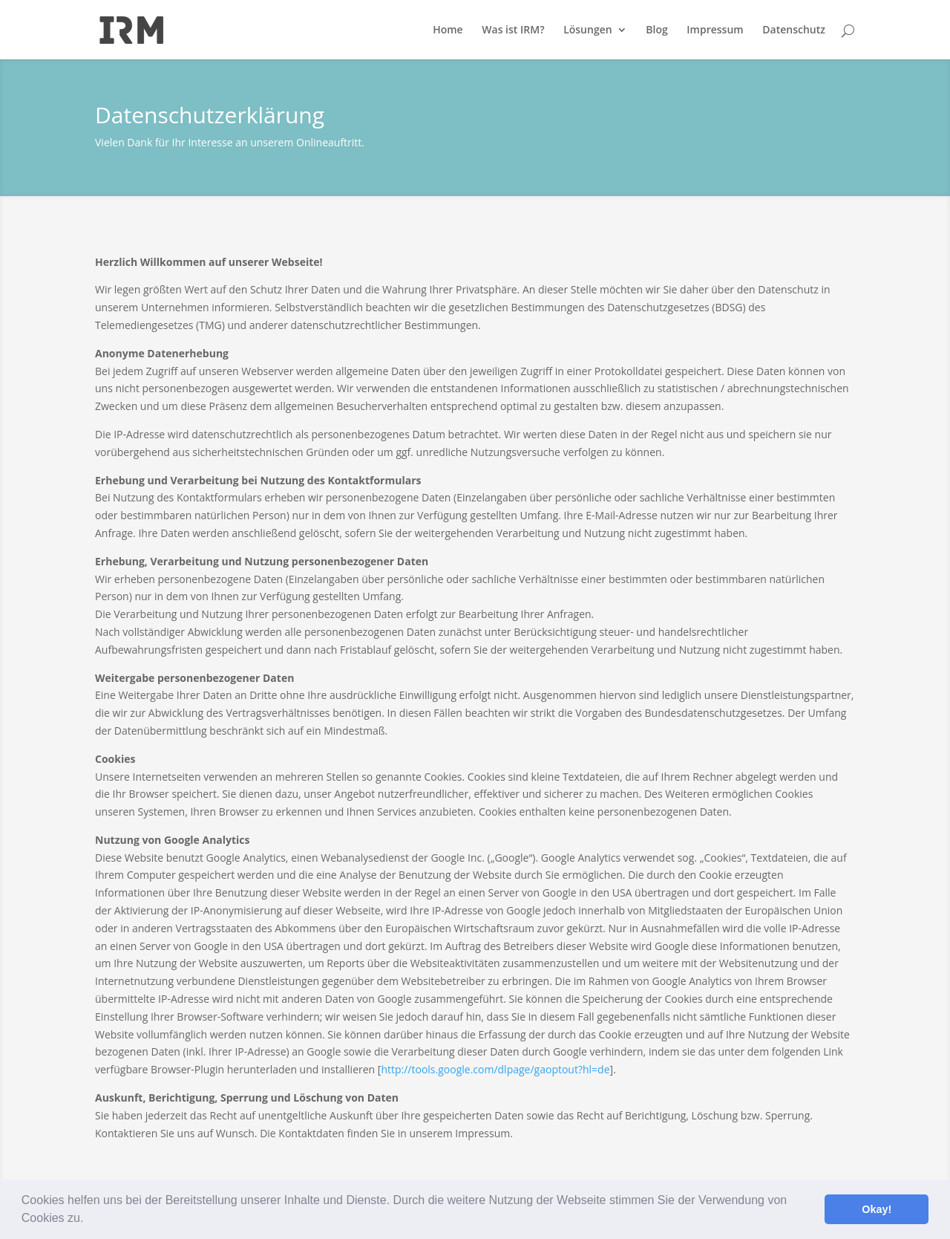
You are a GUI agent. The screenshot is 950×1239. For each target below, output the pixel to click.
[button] (89, 1219)
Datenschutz (793, 30)
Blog (656, 30)
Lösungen (587, 30)
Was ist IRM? (513, 30)
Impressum (715, 30)
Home (448, 30)
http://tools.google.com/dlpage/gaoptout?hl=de (495, 1069)
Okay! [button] (876, 1209)
